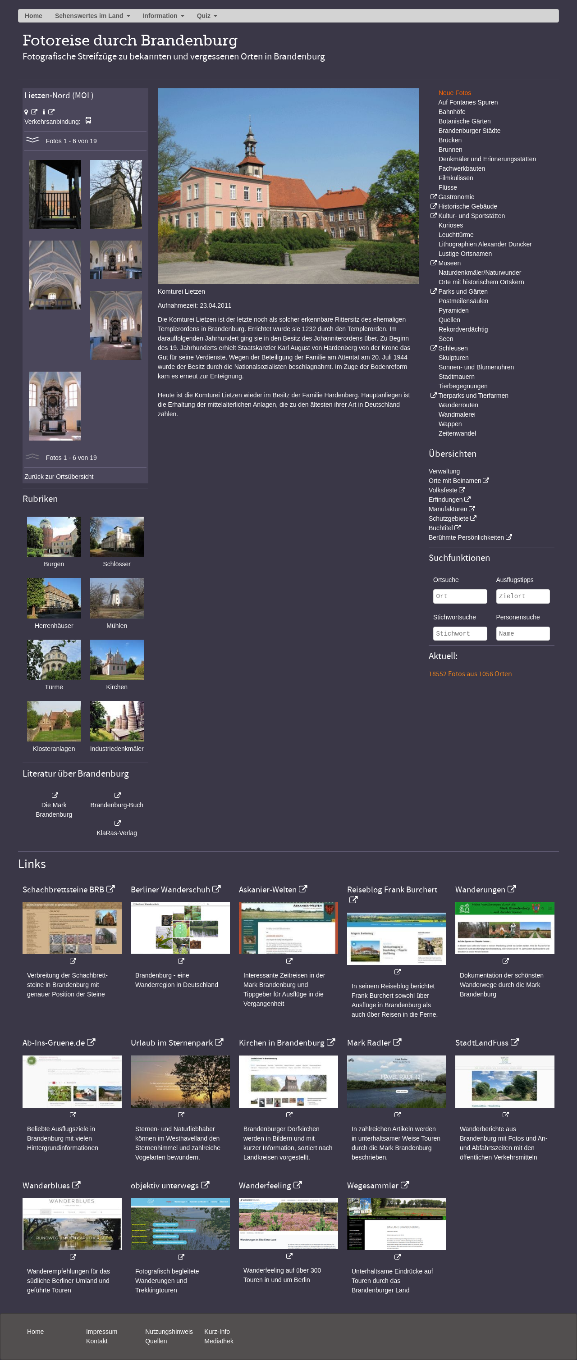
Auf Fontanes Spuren (468, 102)
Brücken (450, 140)
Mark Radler (369, 1042)
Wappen (450, 424)
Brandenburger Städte (470, 130)
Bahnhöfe (452, 111)
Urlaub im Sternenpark (172, 1042)
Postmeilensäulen (464, 301)
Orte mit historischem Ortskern (481, 282)
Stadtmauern (457, 376)
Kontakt (96, 1341)
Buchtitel (441, 528)
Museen (449, 263)
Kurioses (451, 225)
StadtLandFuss (481, 1042)
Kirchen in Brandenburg (282, 1042)
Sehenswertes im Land (89, 15)
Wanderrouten (458, 405)
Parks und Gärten (463, 291)
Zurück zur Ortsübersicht (58, 476)
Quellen (449, 319)
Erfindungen (446, 499)
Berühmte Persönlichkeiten (466, 537)
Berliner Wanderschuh (170, 889)
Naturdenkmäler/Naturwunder (480, 272)
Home (33, 15)
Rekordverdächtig (463, 329)
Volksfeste (443, 490)
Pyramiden (454, 310)
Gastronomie (456, 196)
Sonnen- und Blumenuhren (476, 367)
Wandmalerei (457, 414)
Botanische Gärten (465, 121)
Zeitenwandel (457, 433)
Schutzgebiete (449, 518)
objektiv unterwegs (165, 1185)
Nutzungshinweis (169, 1331)
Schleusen (452, 348)
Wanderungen (480, 889)
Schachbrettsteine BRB (63, 889)
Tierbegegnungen (463, 386)
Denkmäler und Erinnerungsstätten (487, 159)
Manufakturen (448, 509)
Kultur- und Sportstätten (471, 215)
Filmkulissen (456, 178)
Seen (446, 338)
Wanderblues (46, 1185)
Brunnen (451, 149)
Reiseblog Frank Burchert (392, 889)
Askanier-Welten (268, 889)
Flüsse (448, 187)
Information (160, 15)
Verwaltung (444, 471)
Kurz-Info (217, 1331)
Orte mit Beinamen (455, 480)
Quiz (204, 15)
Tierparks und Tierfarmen (473, 395)
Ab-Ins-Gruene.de (54, 1042)
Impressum (101, 1331)
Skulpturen (454, 357)
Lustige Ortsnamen (465, 253)
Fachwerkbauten (462, 168)
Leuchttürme (456, 234)
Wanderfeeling (265, 1185)
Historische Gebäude (467, 206)
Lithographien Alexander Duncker (485, 244)
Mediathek (219, 1341)
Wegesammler (372, 1185)
